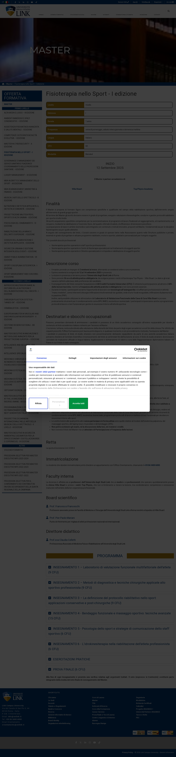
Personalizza (88, 403)
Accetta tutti (127, 403)
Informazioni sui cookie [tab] (134, 361)
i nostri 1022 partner (45, 374)
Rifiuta (48, 403)
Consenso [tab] (42, 361)
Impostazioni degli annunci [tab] (103, 361)
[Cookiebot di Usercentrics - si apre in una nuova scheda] (135, 352)
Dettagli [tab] (72, 361)
